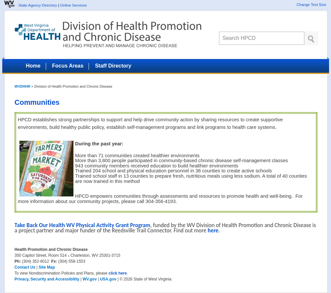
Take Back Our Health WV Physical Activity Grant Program (82, 225)
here (213, 230)
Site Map (47, 267)
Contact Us (24, 267)
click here (118, 273)
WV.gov (90, 279)
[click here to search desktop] (311, 38)
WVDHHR (22, 86)
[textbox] (261, 38)
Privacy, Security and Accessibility (46, 279)
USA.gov (108, 279)
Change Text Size (311, 5)
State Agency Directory (37, 5)
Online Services (73, 5)
